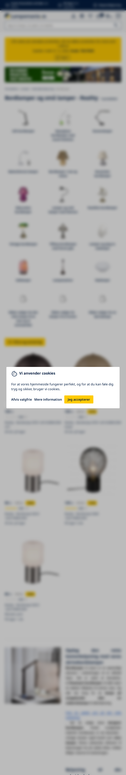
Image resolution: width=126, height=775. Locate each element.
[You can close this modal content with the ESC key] (63, 387)
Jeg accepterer (79, 399)
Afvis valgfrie (21, 399)
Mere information (48, 399)
